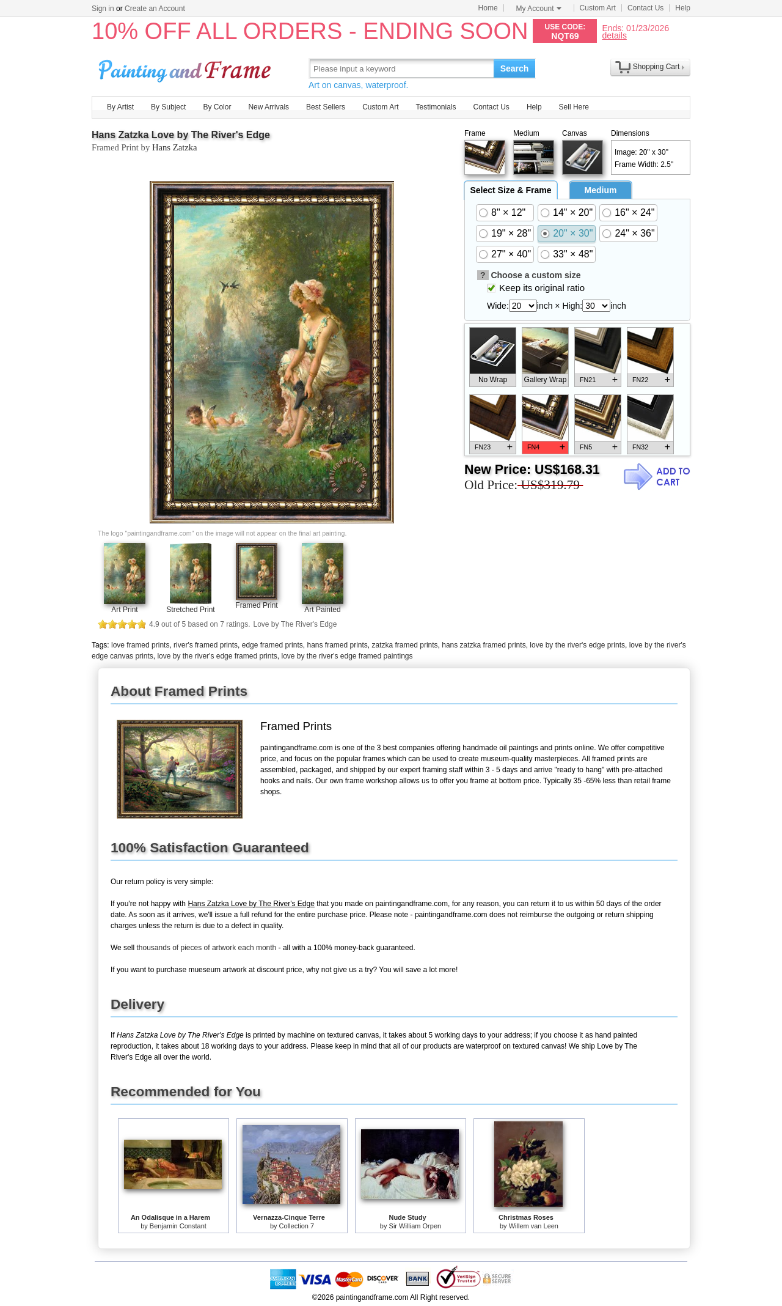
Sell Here (574, 107)
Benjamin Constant (178, 1226)
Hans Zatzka (174, 147)
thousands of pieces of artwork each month (206, 947)
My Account (538, 8)
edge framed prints (272, 645)
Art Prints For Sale (186, 68)
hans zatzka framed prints (483, 645)
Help (682, 8)
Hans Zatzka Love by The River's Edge (181, 135)
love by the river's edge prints (577, 645)
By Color (217, 107)
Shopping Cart (656, 66)
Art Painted (322, 609)
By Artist (120, 107)
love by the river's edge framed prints (217, 656)
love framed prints (140, 645)
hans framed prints (337, 645)
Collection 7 (296, 1226)
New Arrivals (268, 107)
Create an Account (155, 8)
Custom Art (598, 8)
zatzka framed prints (405, 645)
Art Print (124, 609)
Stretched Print (190, 609)
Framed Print (256, 605)
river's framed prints (206, 645)
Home (488, 8)
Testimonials (435, 107)
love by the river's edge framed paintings (346, 656)
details (614, 35)
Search (514, 68)
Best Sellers (325, 107)
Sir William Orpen (415, 1226)
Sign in (103, 8)
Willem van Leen (533, 1226)
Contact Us (645, 8)
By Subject (168, 107)
